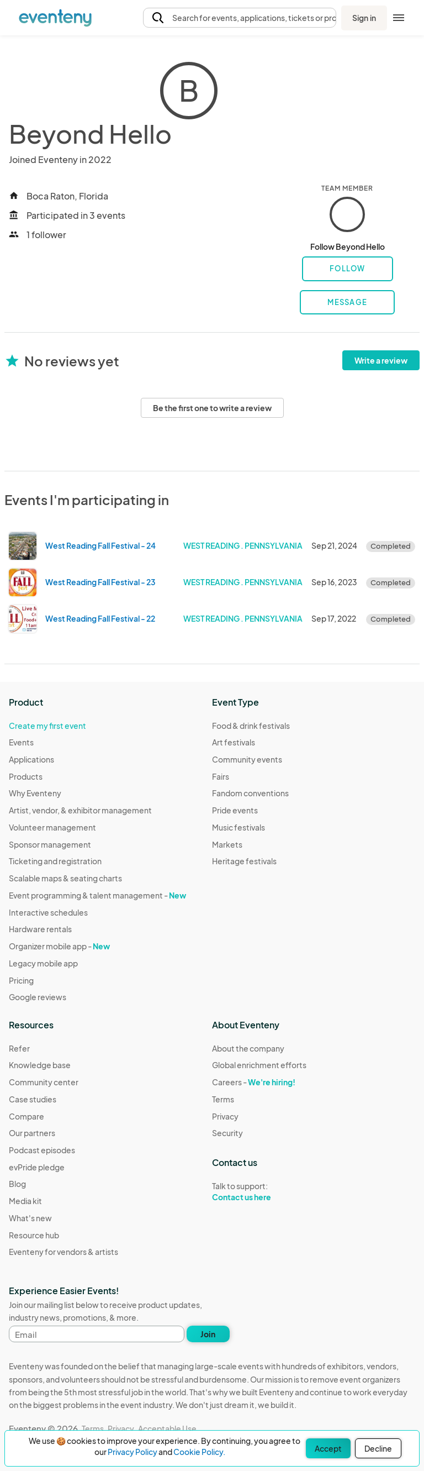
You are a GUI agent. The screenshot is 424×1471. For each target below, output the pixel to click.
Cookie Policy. (199, 1452)
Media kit (25, 1201)
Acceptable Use (167, 1428)
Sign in (364, 18)
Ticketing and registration (55, 861)
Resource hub (34, 1235)
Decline (378, 1448)
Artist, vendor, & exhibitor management (80, 810)
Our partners (32, 1133)
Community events (247, 759)
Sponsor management (50, 844)
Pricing (21, 980)
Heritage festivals (244, 861)
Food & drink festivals (251, 726)
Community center (43, 1082)
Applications (31, 759)
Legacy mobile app (43, 963)
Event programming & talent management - (97, 895)
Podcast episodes (42, 1150)
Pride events (235, 810)
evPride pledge (37, 1167)
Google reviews (37, 997)
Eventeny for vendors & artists (63, 1252)
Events (21, 742)
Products (26, 776)
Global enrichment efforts (259, 1065)
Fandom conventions (250, 793)
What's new (30, 1218)
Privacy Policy (132, 1452)
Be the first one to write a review (212, 408)
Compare (26, 1116)
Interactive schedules (48, 912)
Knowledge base (40, 1065)
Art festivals (233, 742)
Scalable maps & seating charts (65, 878)
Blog (17, 1184)
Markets (227, 844)
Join (207, 1334)
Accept (328, 1448)
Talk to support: (259, 1192)
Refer (19, 1048)
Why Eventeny (35, 793)
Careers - (253, 1082)
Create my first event (47, 726)
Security (227, 1133)
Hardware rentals (40, 929)
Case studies (32, 1099)
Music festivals (238, 827)
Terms (223, 1099)
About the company (248, 1048)
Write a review (380, 360)
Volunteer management (52, 827)
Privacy (225, 1116)
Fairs (220, 776)
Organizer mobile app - (59, 946)
